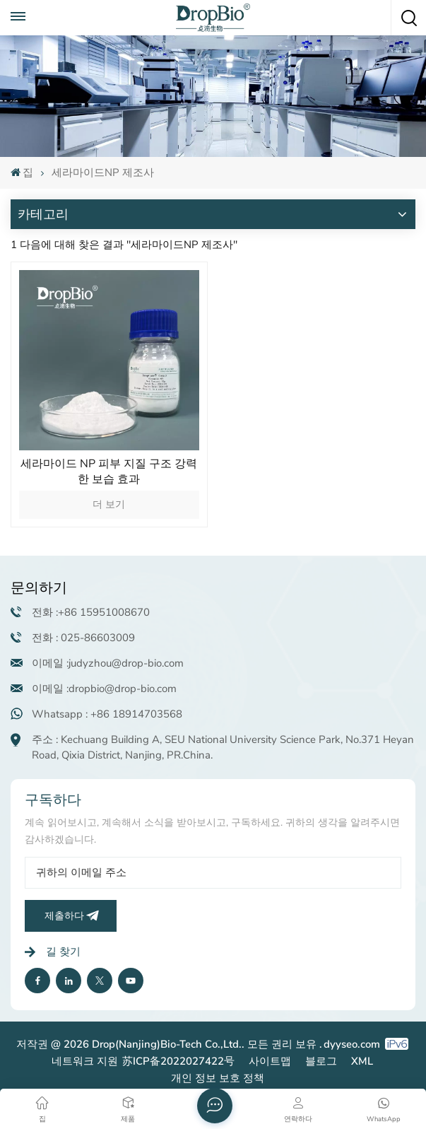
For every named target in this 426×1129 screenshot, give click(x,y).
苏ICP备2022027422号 (178, 1061)
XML (362, 1061)
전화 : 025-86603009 (83, 638)
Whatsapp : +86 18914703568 (107, 714)
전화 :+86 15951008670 (91, 612)
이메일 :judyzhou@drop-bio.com (108, 663)
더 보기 (109, 504)
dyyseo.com (352, 1044)
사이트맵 (270, 1061)
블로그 (321, 1061)
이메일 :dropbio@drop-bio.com (104, 689)
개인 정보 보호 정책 (217, 1078)
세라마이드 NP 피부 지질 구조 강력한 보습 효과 (108, 471)
